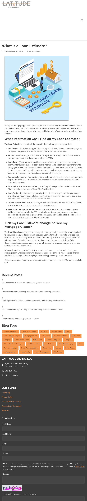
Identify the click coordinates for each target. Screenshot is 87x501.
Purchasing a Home (33, 52)
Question (6, 474)
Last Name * (7, 434)
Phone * (5, 454)
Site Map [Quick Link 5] (5, 411)
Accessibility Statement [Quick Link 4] (11, 406)
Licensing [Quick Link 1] (6, 393)
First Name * (7, 424)
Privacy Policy (80, 467)
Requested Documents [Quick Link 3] (11, 402)
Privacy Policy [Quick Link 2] (7, 397)
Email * (5, 444)
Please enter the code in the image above (19, 494)
